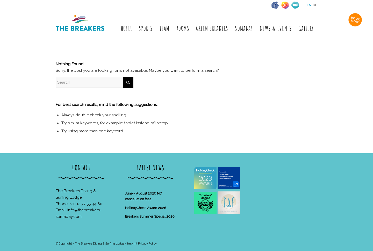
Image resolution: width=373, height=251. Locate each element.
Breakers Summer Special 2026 (150, 216)
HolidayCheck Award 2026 (145, 208)
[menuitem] (126, 28)
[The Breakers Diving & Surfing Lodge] (81, 28)
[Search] (94, 82)
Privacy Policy (147, 243)
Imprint (132, 243)
